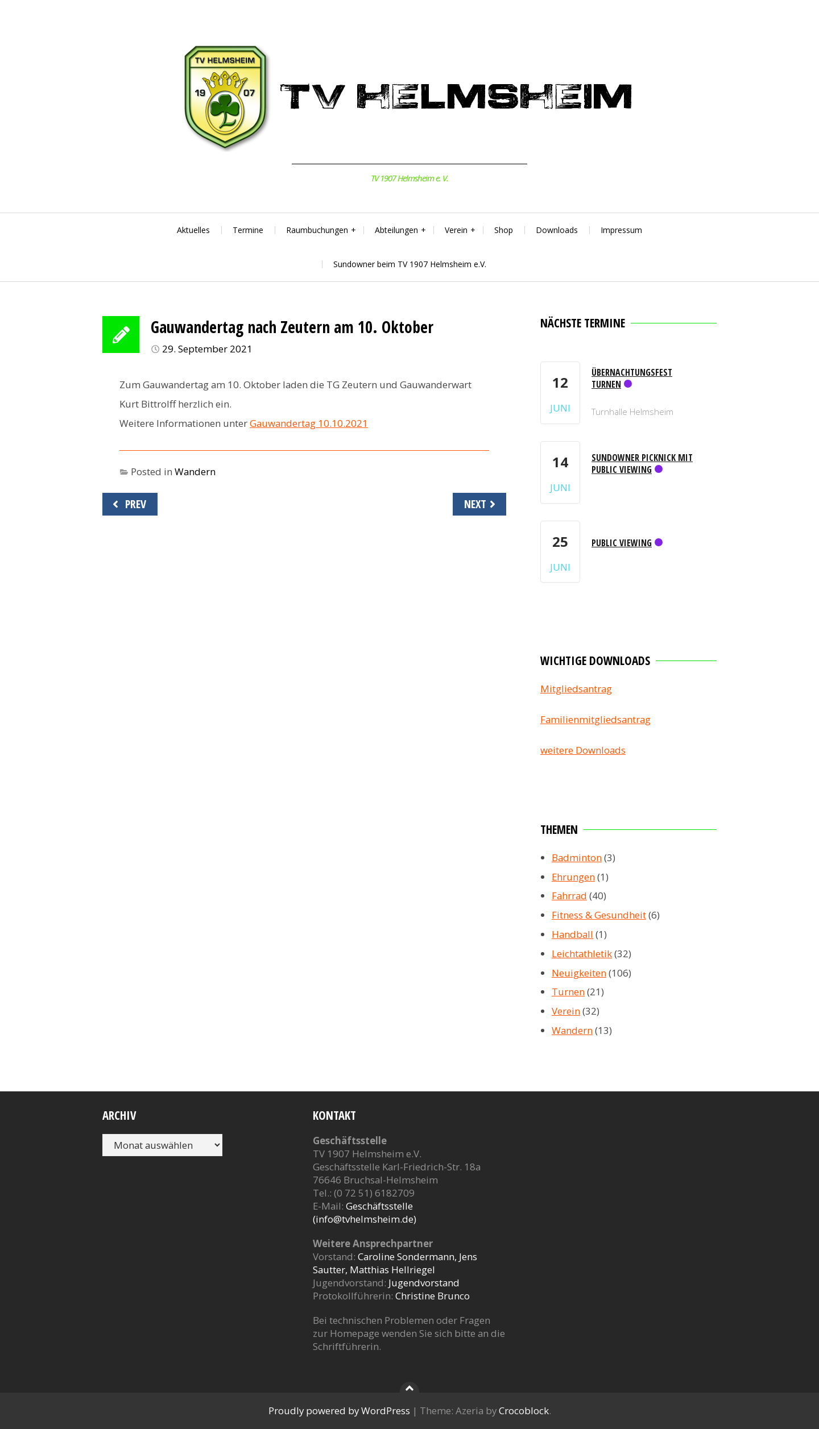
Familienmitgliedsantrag (595, 719)
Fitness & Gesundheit (599, 914)
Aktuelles (193, 230)
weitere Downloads (583, 750)
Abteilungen (396, 230)
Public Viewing (622, 543)
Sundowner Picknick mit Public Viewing (642, 463)
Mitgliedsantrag (576, 688)
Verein (456, 230)
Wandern (195, 471)
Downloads (557, 230)
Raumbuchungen (317, 230)
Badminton (577, 857)
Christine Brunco (432, 1295)
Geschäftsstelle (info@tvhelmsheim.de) (364, 1212)
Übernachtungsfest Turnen (632, 378)
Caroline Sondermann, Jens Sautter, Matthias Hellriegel (395, 1263)
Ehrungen (573, 876)
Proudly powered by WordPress (339, 1410)
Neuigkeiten (579, 972)
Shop (503, 230)
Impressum (621, 230)
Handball (572, 934)
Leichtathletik (582, 953)
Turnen (568, 991)
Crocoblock (524, 1410)
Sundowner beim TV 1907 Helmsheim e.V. (409, 264)
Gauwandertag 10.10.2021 (309, 423)
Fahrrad (569, 895)
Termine (248, 230)
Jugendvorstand (424, 1282)
